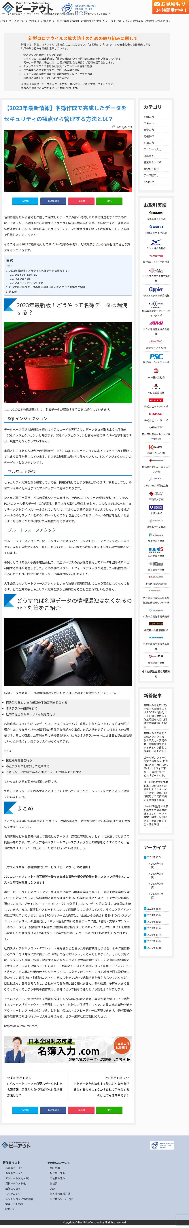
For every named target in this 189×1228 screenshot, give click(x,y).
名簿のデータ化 (14, 1173)
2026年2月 (157, 883)
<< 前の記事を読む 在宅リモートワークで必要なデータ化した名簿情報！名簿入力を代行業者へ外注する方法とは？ (35, 1086)
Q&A (52, 1188)
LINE (109, 200)
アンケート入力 (152, 149)
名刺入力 (149, 117)
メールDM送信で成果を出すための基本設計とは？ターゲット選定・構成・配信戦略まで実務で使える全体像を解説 (156, 815)
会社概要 (55, 1168)
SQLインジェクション (26, 274)
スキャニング (13, 1193)
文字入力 (149, 129)
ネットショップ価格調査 (19, 1199)
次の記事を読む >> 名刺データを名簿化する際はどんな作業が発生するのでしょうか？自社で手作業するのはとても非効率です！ (101, 1086)
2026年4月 (157, 863)
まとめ (13, 291)
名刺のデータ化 (14, 1168)
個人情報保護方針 (60, 1193)
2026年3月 (157, 873)
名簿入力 (45, 21)
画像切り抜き (151, 169)
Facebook (53, 200)
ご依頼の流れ (57, 1178)
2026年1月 (157, 894)
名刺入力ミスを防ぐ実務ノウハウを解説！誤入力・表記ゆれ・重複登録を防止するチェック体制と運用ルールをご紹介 (155, 742)
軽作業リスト (57, 1173)
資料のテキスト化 (15, 1183)
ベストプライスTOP (12, 21)
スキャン (149, 123)
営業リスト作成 (153, 162)
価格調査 (149, 156)
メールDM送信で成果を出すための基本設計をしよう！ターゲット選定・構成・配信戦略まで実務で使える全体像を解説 (156, 791)
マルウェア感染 (23, 278)
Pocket (81, 200)
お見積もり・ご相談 (61, 1199)
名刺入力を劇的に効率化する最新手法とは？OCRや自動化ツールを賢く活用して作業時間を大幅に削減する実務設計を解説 (155, 716)
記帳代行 (149, 136)
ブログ (32, 21)
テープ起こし (151, 175)
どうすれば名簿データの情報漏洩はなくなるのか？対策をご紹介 (47, 287)
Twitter (25, 200)
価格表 (53, 1183)
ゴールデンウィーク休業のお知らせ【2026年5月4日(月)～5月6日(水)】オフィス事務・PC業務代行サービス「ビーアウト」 (156, 766)
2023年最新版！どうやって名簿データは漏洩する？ (39, 270)
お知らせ (149, 182)
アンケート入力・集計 (18, 1178)
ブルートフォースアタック (29, 282)
